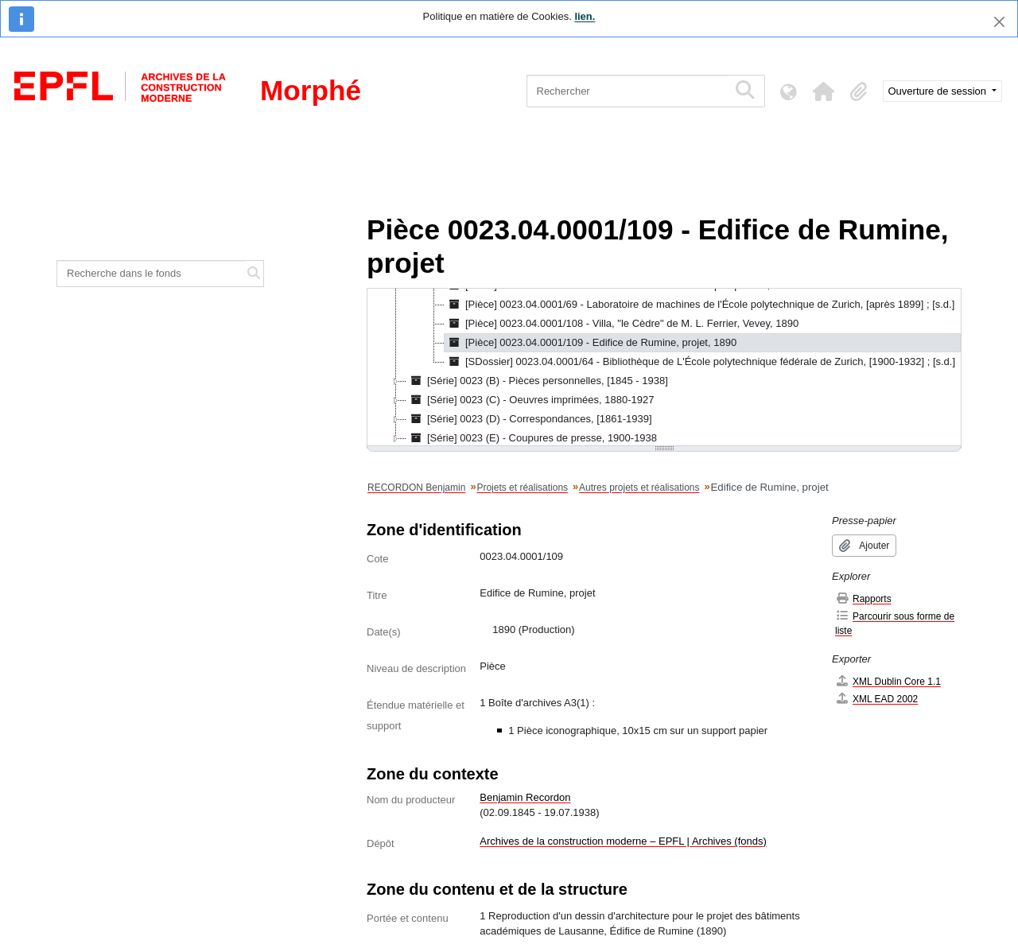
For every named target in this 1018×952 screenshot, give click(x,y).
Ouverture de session (938, 91)
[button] (823, 91)
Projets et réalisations (522, 487)
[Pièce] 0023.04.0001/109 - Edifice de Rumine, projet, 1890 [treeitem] (590, 342)
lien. (584, 16)
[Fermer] (999, 22)
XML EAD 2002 (876, 699)
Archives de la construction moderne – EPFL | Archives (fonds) (623, 841)
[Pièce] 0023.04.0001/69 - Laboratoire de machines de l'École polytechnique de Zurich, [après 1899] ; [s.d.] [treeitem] (699, 304)
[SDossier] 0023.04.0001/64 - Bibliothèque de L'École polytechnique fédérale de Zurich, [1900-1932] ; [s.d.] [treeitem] (700, 361)
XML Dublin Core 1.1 (888, 681)
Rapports (863, 598)
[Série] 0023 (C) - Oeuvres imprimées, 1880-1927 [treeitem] (530, 400)
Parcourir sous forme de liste (894, 623)
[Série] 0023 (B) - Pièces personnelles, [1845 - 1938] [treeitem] (537, 381)
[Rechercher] (627, 91)
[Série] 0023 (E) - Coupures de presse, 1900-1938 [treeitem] (531, 438)
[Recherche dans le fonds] (151, 273)
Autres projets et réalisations (639, 487)
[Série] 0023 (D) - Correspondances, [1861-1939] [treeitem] (529, 419)
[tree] (664, 368)
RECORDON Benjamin (416, 487)
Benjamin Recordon (525, 797)
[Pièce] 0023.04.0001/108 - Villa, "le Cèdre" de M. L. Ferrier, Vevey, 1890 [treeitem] (621, 323)
